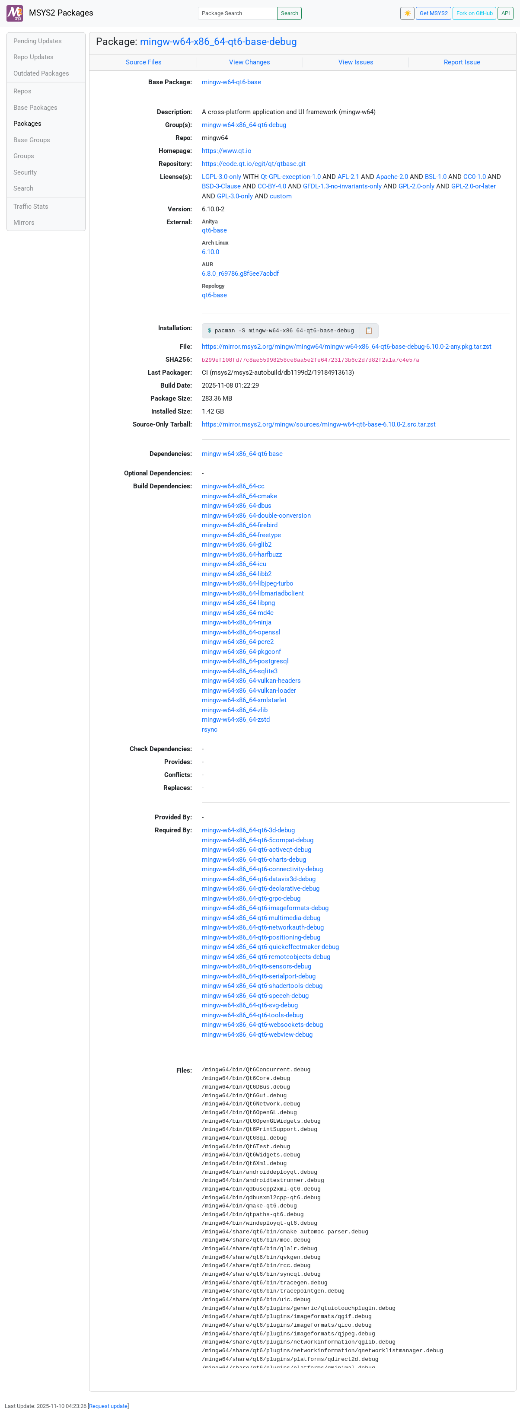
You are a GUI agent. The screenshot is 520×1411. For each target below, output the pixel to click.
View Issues (355, 62)
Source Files (144, 62)
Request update (108, 1406)
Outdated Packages (41, 73)
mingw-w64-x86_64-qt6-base (242, 454)
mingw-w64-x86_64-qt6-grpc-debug (251, 898)
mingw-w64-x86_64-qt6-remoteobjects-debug (266, 957)
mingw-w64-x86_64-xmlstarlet (244, 700)
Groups (23, 156)
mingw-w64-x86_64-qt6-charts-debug (254, 859)
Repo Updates (33, 57)
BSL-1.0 (436, 177)
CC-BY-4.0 (272, 186)
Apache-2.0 (392, 177)
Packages (27, 123)
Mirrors (24, 222)
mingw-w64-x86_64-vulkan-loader (249, 690)
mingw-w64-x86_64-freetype (241, 535)
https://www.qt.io (227, 151)
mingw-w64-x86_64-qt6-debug (244, 125)
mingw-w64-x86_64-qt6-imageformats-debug (265, 908)
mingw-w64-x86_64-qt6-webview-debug (257, 1034)
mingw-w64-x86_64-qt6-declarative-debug (260, 888)
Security (25, 172)
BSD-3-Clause (221, 186)
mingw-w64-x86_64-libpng (238, 603)
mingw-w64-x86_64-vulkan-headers (251, 681)
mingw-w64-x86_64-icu (234, 564)
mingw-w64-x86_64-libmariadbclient (253, 593)
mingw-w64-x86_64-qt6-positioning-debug (261, 937)
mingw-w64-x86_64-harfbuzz (242, 554)
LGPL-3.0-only (221, 177)
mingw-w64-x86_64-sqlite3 (240, 671)
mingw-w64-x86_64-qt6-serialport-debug (259, 976)
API (505, 13)
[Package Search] (238, 13)
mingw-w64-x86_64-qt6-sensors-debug (256, 966)
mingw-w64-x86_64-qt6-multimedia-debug (261, 918)
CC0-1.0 (474, 177)
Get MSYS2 (434, 13)
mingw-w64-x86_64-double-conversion (256, 515)
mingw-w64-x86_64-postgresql (245, 661)
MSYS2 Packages (49, 13)
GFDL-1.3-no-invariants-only (342, 186)
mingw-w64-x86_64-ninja (236, 622)
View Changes (249, 62)
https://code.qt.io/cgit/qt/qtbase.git (254, 164)
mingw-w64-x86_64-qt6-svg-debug (250, 1005)
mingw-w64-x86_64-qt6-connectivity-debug (262, 869)
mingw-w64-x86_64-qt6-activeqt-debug (256, 850)
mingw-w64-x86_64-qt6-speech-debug (255, 996)
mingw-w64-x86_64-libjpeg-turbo (247, 583)
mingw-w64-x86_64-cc (233, 486)
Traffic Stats (30, 206)
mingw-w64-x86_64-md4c (238, 613)
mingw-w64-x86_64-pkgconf (241, 652)
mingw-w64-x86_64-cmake (239, 496)
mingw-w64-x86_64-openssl (241, 632)
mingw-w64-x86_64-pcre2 (238, 642)
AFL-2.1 (348, 177)
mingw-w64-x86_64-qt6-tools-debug (252, 1015)
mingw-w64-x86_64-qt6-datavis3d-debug (259, 879)
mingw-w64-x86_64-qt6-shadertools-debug (262, 986)
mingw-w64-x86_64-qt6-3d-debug (248, 830)
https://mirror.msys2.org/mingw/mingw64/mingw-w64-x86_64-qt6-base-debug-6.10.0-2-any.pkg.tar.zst (346, 346)
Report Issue (462, 62)
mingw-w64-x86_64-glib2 (236, 544)
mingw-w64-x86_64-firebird (240, 525)
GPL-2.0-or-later (473, 186)
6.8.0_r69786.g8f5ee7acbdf (240, 273)
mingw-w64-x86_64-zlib (235, 710)
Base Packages (35, 107)
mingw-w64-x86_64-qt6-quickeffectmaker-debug (270, 947)
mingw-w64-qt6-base (231, 82)
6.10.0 (210, 252)
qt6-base (214, 230)
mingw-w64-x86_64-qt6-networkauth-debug (263, 927)
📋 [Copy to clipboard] (369, 330)
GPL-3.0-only (235, 196)
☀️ (407, 13)
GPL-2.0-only (416, 186)
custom (281, 196)
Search (289, 13)
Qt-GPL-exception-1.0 (291, 177)
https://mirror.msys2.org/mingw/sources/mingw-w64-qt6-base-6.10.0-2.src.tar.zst (319, 424)
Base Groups (31, 140)
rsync (209, 729)
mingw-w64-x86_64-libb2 (236, 574)
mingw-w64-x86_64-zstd (236, 719)
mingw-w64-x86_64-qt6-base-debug (218, 41)
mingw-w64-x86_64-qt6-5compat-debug (257, 840)
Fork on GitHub (474, 13)
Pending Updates (37, 41)
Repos (22, 91)
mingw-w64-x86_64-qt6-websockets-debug (262, 1025)
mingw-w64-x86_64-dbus (236, 506)
